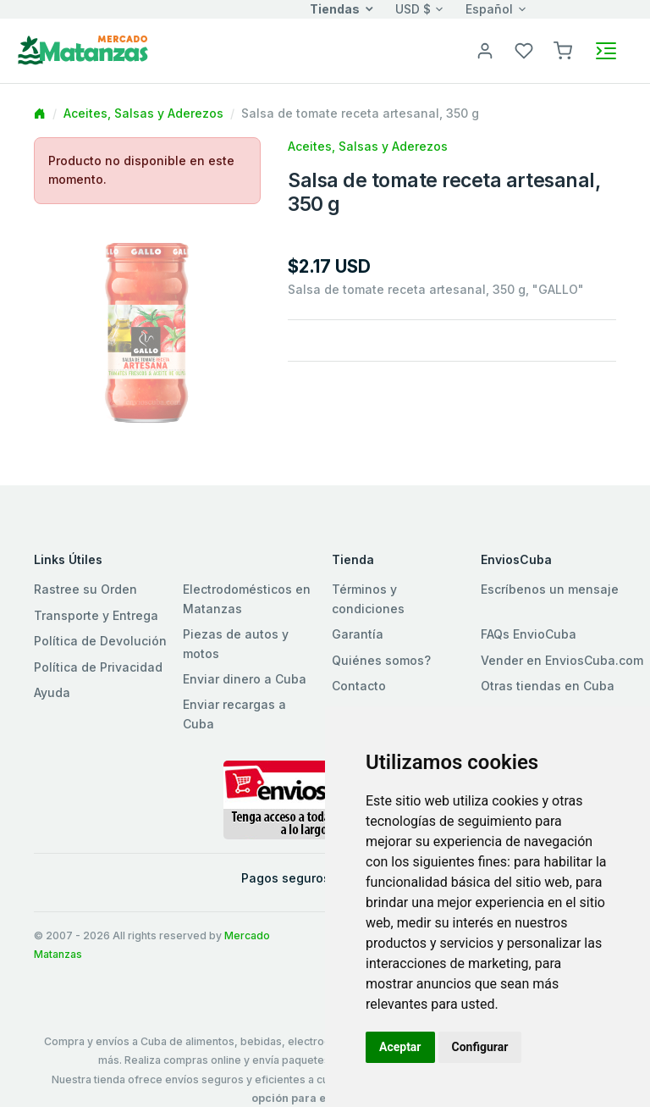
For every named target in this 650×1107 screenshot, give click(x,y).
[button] (563, 49)
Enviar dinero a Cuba (244, 679)
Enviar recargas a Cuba (234, 713)
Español (489, 9)
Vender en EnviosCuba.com (562, 660)
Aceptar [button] (400, 1047)
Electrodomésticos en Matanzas (247, 598)
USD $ (413, 9)
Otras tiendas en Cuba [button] (547, 685)
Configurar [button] (480, 1047)
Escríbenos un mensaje (550, 589)
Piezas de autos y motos (236, 643)
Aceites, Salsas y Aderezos (143, 113)
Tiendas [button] (335, 9)
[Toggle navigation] (606, 50)
